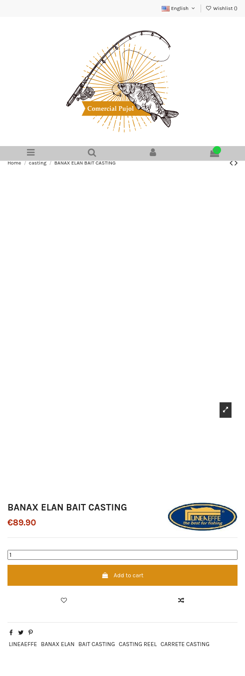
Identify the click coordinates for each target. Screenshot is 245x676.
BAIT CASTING (96, 644)
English (179, 8)
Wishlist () (222, 8)
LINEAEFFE (22, 644)
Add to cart (123, 575)
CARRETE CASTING (185, 644)
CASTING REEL (138, 644)
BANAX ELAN (57, 644)
